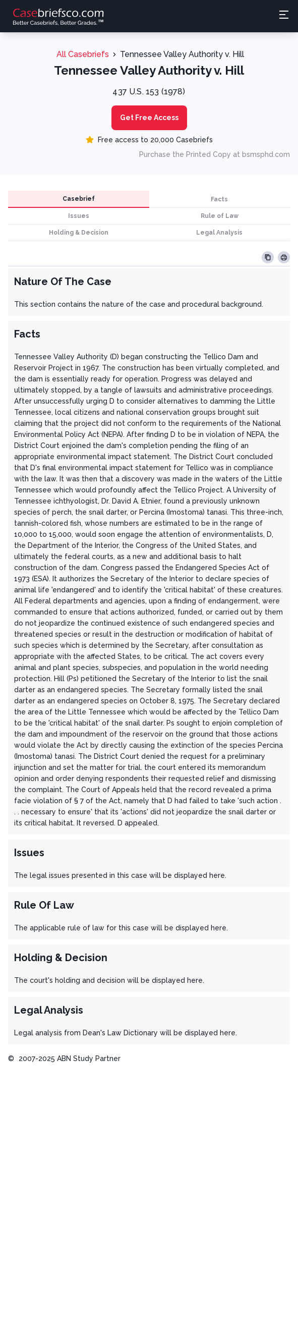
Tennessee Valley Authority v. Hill (182, 54)
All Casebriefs (82, 54)
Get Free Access (149, 118)
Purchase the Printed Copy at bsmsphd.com (214, 154)
